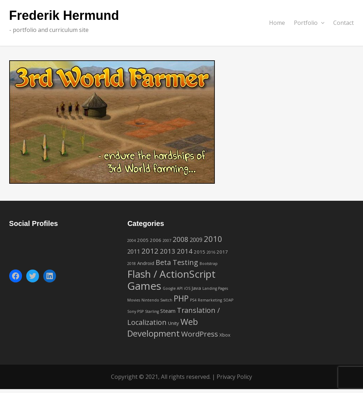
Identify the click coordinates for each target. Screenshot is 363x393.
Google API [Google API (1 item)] (173, 288)
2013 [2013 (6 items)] (167, 251)
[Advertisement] (299, 262)
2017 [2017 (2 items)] (222, 252)
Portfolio (309, 23)
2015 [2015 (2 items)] (199, 252)
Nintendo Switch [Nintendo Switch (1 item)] (156, 300)
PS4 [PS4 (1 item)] (193, 300)
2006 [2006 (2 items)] (155, 240)
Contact (343, 23)
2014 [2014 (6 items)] (184, 251)
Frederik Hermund (64, 16)
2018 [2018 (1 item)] (131, 263)
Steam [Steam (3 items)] (167, 310)
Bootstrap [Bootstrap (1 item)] (209, 263)
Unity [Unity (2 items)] (173, 323)
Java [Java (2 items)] (196, 288)
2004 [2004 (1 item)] (131, 240)
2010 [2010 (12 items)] (213, 238)
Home (277, 23)
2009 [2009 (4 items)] (196, 240)
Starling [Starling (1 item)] (152, 311)
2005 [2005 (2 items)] (143, 240)
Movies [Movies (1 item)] (133, 300)
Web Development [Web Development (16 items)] (162, 327)
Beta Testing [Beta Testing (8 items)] (177, 262)
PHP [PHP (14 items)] (181, 298)
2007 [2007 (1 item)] (167, 240)
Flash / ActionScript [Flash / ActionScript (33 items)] (171, 274)
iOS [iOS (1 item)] (187, 288)
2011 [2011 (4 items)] (133, 251)
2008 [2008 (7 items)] (180, 239)
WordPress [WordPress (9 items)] (199, 334)
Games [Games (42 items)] (144, 286)
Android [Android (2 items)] (145, 263)
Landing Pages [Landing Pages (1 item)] (215, 288)
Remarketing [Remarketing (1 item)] (210, 300)
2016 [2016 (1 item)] (211, 252)
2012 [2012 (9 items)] (149, 251)
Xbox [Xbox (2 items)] (224, 335)
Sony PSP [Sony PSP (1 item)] (135, 311)
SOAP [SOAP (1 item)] (228, 300)
